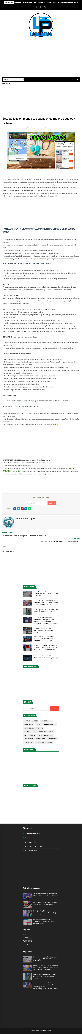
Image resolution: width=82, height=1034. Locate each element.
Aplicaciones (10, 128)
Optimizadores (30, 731)
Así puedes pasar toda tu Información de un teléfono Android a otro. (43, 921)
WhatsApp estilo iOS (33, 846)
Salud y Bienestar (45, 735)
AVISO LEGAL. (27, 941)
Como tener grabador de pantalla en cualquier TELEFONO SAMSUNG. (46, 593)
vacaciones (38, 128)
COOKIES (26, 944)
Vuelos (45, 128)
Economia (18, 128)
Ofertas (24, 128)
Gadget (39, 724)
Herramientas (50, 724)
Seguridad (28, 738)
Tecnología (40, 738)
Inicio (24, 935)
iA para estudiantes (44, 742)
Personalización (46, 731)
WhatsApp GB (30, 842)
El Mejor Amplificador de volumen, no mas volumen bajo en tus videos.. (45, 913)
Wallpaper (28, 742)
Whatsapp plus (31, 850)
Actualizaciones (31, 721)
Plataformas (29, 735)
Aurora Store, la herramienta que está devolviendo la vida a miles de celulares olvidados (46, 602)
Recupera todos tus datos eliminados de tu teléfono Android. (43, 630)
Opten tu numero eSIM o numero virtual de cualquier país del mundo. (46, 611)
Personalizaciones (32, 834)
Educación (28, 724)
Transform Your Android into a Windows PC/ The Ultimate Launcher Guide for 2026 (45, 638)
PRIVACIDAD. (27, 938)
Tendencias (30, 128)
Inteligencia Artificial (33, 728)
